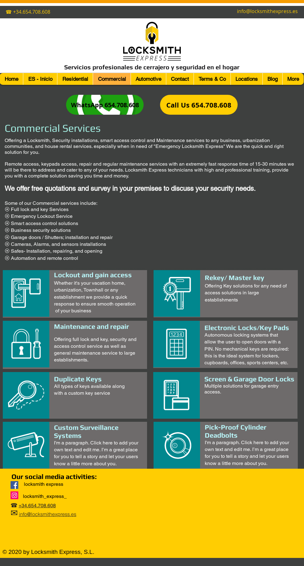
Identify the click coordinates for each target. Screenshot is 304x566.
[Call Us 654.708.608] (199, 105)
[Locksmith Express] (14, 485)
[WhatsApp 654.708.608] (105, 105)
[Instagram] (14, 495)
